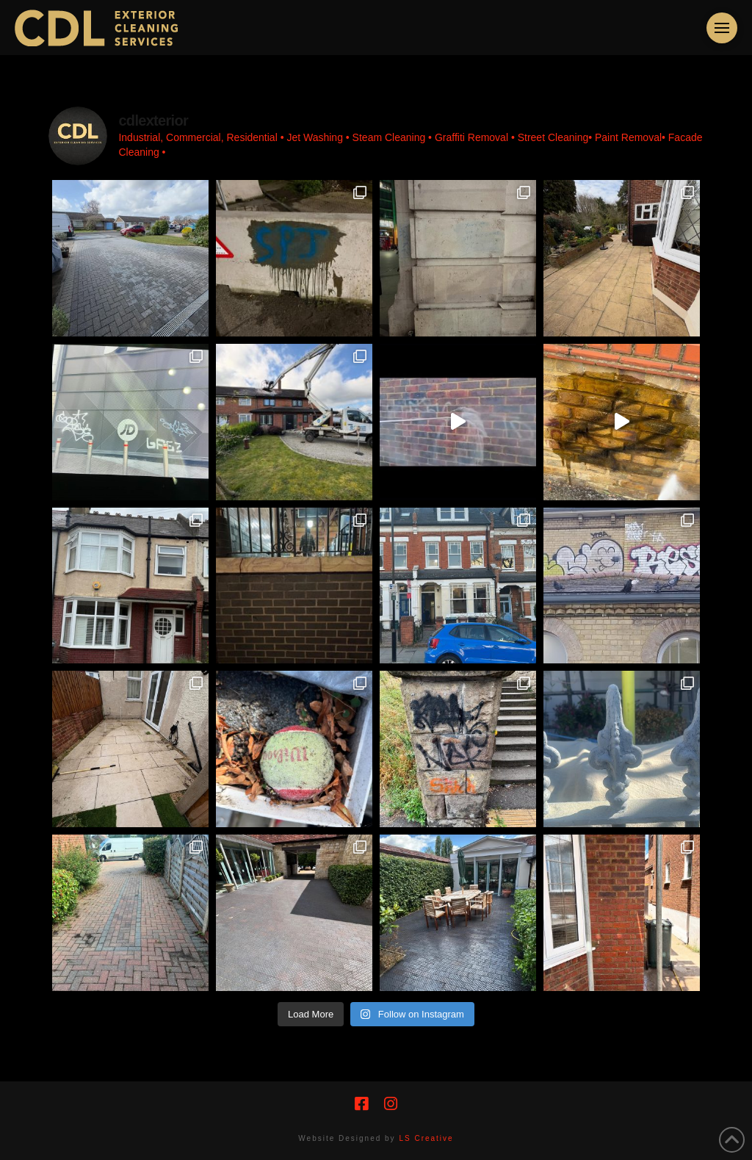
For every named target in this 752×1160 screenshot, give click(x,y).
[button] (721, 27)
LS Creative (426, 1138)
